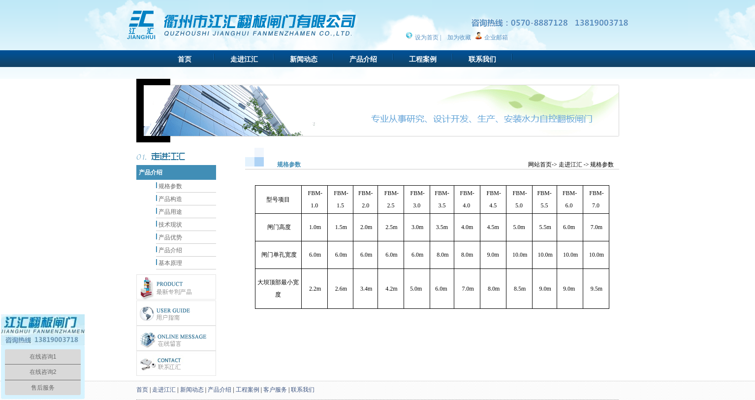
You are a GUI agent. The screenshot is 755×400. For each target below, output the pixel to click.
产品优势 (170, 237)
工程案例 (423, 59)
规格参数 (170, 186)
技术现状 (170, 224)
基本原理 (170, 263)
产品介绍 (363, 59)
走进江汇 (244, 59)
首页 (184, 59)
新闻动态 (303, 59)
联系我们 (482, 59)
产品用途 (170, 211)
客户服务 (275, 389)
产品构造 (170, 199)
